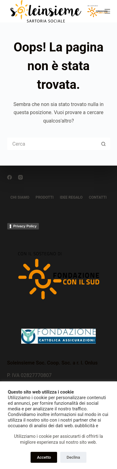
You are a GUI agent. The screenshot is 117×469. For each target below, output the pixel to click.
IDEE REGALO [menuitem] (71, 197)
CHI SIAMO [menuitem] (19, 197)
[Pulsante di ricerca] (104, 144)
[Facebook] (9, 177)
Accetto (44, 457)
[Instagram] (20, 177)
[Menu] (107, 11)
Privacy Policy (25, 226)
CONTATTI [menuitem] (98, 197)
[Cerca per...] (52, 144)
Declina (73, 457)
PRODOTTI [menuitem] (45, 197)
